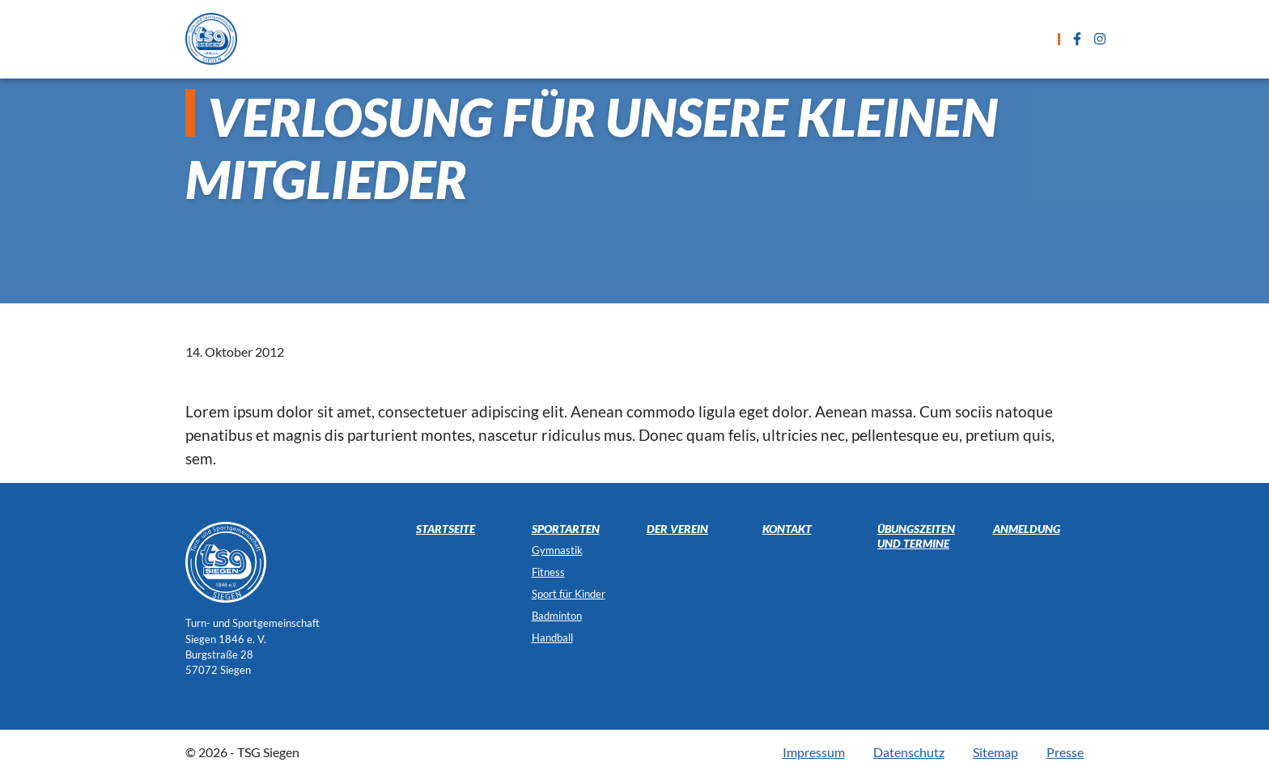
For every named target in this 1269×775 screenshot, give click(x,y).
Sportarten (485, 38)
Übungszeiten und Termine (637, 38)
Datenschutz (908, 752)
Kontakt (881, 38)
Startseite (386, 38)
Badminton (557, 615)
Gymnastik (557, 550)
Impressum (814, 752)
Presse (1065, 752)
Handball (552, 637)
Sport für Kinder (568, 593)
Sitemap (995, 752)
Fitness (548, 571)
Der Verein (970, 38)
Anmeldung (787, 38)
